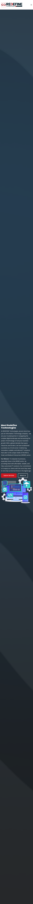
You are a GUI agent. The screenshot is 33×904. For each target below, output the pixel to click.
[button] (31, 5)
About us (23, 475)
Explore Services (9, 475)
